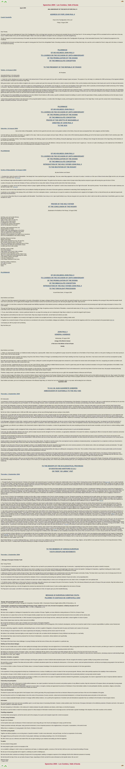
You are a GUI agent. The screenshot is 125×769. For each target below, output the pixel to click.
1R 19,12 (17, 177)
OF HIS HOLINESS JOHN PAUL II (62, 52)
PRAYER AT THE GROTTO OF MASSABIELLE (62, 120)
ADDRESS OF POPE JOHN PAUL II (62, 14)
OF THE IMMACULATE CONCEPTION (62, 61)
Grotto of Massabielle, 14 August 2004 (13, 170)
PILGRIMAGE (62, 50)
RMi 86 (6, 534)
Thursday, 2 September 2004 (10, 394)
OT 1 (54, 529)
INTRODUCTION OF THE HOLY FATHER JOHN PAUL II (62, 164)
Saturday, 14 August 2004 (9, 128)
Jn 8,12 (15, 187)
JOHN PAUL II (62, 332)
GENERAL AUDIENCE (62, 334)
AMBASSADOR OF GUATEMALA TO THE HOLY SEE (62, 391)
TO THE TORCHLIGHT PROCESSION (62, 288)
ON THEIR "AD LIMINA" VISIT (62, 471)
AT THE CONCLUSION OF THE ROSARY (62, 206)
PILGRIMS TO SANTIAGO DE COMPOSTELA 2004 (62, 598)
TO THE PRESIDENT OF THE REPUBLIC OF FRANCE (62, 67)
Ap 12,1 (86, 308)
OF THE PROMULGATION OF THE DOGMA (62, 58)
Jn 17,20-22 (42, 377)
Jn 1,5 (66, 524)
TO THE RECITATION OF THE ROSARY (62, 167)
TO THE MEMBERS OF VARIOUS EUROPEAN (62, 549)
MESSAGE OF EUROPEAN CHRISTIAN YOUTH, (62, 595)
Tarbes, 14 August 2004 (8, 70)
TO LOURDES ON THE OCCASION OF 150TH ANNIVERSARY (62, 55)
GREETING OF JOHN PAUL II (62, 123)
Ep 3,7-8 (107, 482)
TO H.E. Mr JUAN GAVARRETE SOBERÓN (62, 388)
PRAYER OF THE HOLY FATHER (62, 204)
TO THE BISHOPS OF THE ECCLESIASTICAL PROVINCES (62, 466)
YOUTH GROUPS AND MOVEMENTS (62, 552)
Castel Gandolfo (6, 17)
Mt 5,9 (112, 320)
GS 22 (101, 500)
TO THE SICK (62, 125)
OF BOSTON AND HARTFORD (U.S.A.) (62, 468)
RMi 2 (112, 513)
